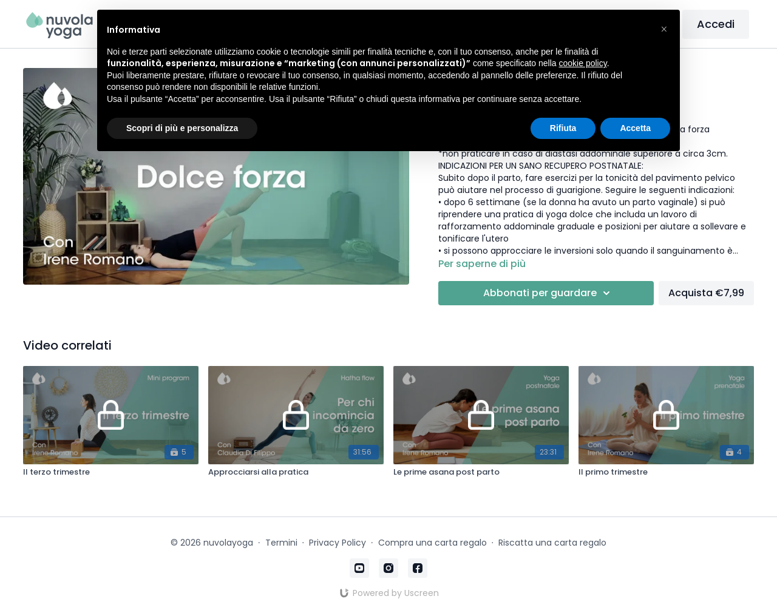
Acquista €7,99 (706, 293)
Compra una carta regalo (432, 543)
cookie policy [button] (583, 63)
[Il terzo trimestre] (110, 472)
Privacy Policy (337, 543)
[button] (664, 29)
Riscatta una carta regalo (552, 543)
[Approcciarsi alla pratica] (296, 472)
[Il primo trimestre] (666, 472)
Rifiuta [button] (563, 128)
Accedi (716, 24)
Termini (281, 543)
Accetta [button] (635, 128)
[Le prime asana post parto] (481, 472)
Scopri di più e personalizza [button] (182, 128)
